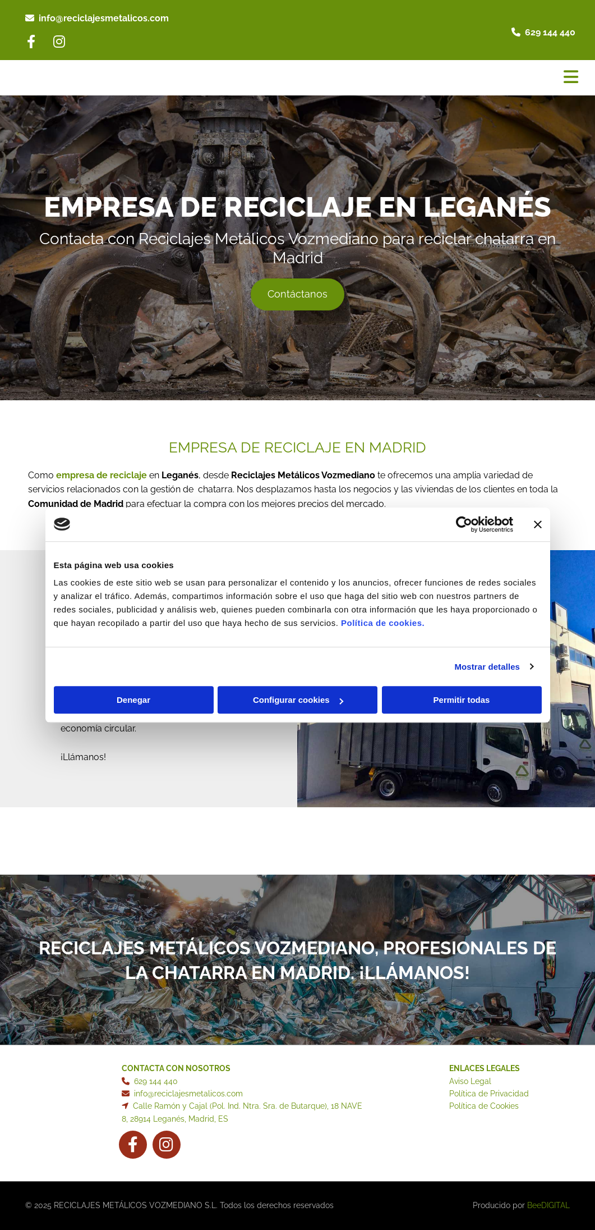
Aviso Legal (470, 1081)
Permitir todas (461, 700)
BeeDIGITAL (548, 1205)
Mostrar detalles (487, 666)
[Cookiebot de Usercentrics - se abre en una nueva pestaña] (464, 524)
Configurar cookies (298, 700)
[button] (297, 294)
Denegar (133, 700)
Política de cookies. (383, 623)
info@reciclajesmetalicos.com (104, 18)
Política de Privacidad (489, 1093)
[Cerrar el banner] (538, 524)
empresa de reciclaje (101, 475)
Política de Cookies (484, 1105)
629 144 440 (550, 32)
